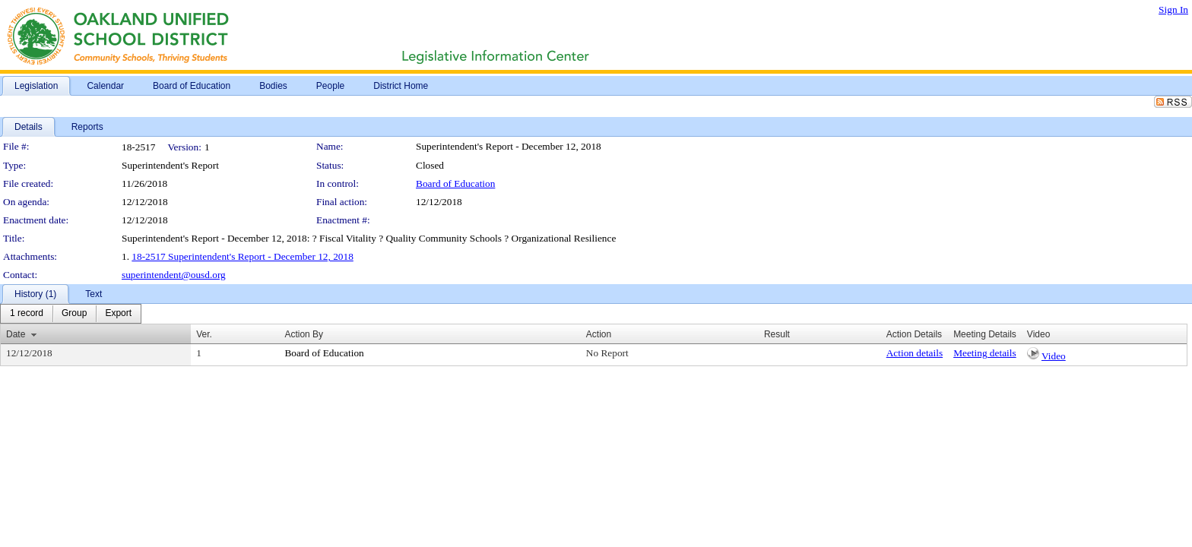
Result (777, 334)
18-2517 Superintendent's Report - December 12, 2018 (242, 256)
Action (598, 334)
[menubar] (70, 314)
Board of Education (455, 183)
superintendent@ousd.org (174, 274)
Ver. (204, 334)
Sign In (1173, 9)
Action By (303, 334)
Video (1053, 356)
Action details (914, 353)
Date (15, 334)
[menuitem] (26, 314)
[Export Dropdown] (118, 314)
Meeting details (984, 353)
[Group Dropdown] (74, 314)
